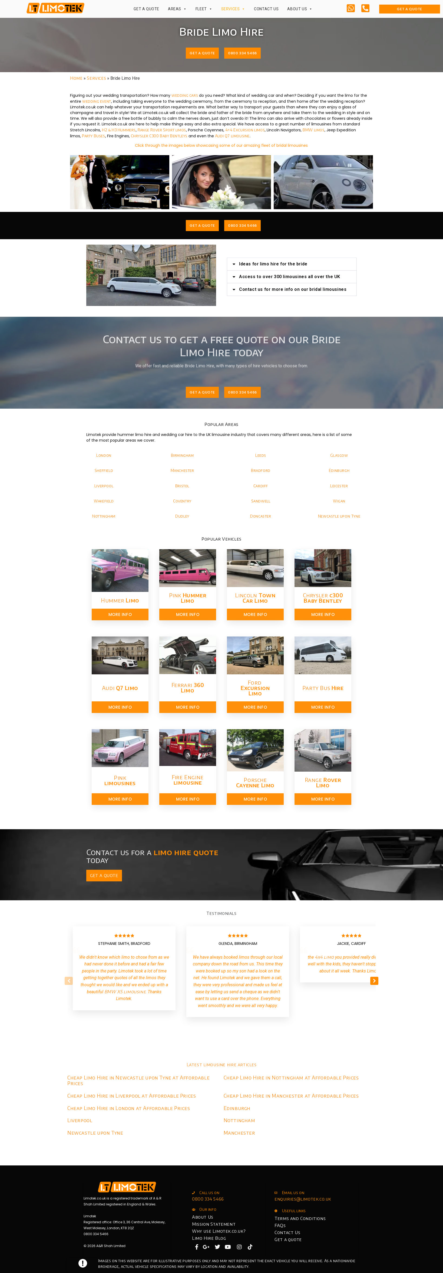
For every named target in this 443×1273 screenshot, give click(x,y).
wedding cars (184, 95)
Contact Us (266, 9)
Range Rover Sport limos (162, 130)
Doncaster (260, 516)
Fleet (204, 9)
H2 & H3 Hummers (119, 130)
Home (76, 78)
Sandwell (260, 501)
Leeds (260, 455)
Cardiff (260, 486)
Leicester (339, 486)
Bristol (182, 486)
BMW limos (313, 130)
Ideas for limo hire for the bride (285, 263)
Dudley (182, 516)
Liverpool (103, 486)
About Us (299, 9)
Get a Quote (146, 9)
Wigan (339, 501)
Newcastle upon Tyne (339, 516)
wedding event (96, 101)
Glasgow (339, 455)
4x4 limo (324, 957)
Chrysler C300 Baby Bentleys (159, 136)
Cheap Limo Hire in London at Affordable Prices (128, 1108)
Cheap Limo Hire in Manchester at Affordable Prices (291, 1095)
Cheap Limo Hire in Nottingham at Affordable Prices (291, 1077)
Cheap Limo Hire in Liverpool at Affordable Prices (131, 1095)
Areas (177, 9)
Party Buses (93, 136)
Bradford (260, 470)
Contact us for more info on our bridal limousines (304, 289)
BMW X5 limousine (125, 991)
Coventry (182, 501)
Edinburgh (339, 470)
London (103, 455)
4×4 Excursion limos (245, 130)
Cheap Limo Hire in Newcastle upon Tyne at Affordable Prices (138, 1080)
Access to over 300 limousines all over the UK (301, 276)
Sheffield (104, 470)
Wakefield (104, 501)
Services (233, 9)
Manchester (182, 470)
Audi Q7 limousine (232, 136)
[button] (303, 264)
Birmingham (182, 455)
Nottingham (103, 516)
